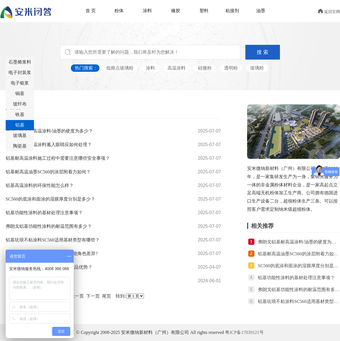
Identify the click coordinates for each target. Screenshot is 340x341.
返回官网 (329, 12)
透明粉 (231, 68)
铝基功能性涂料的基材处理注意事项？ (44, 212)
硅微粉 (205, 68)
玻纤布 (20, 104)
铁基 (19, 114)
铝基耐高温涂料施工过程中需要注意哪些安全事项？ (58, 158)
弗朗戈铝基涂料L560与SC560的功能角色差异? (51, 253)
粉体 (119, 10)
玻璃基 (20, 135)
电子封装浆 (19, 72)
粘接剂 (232, 10)
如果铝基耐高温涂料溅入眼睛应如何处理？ (49, 144)
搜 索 (262, 52)
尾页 (106, 296)
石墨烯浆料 (19, 62)
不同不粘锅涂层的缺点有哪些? (36, 280)
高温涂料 (176, 68)
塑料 (204, 10)
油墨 (260, 10)
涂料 (147, 10)
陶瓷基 (20, 146)
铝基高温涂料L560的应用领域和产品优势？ (49, 267)
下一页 (93, 296)
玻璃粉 (257, 68)
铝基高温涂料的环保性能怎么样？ (40, 185)
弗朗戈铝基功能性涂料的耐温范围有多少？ (49, 226)
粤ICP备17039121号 (244, 332)
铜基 (19, 93)
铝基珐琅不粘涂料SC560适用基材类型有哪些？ (53, 239)
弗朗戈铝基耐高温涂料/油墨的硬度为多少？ (49, 131)
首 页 (91, 10)
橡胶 (175, 10)
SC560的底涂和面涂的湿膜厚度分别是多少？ (50, 199)
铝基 (19, 125)
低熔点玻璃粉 (119, 68)
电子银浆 (20, 83)
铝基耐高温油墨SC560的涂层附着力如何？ (48, 171)
